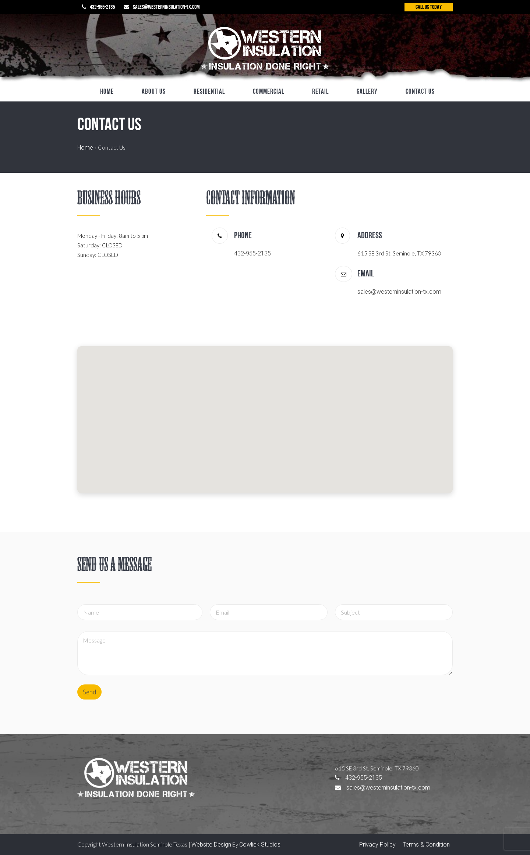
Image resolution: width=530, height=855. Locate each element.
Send (89, 692)
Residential (209, 92)
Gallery (367, 92)
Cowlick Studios (259, 844)
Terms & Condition (426, 844)
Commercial (268, 92)
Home (107, 92)
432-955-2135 (102, 7)
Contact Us (420, 92)
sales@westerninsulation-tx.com (166, 7)
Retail (320, 92)
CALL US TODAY (429, 7)
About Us (154, 92)
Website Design (211, 844)
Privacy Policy (377, 844)
